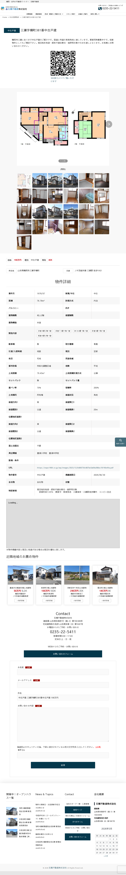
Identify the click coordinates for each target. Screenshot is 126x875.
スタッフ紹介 (70, 14)
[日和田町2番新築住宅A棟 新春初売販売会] (11, 826)
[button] (109, 124)
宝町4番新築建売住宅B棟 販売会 (25, 815)
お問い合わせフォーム (63, 657)
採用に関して (95, 14)
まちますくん (77, 825)
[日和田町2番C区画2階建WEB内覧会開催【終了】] (11, 837)
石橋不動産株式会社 (58, 871)
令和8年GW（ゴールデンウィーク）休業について (48, 821)
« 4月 (106, 859)
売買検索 (29, 14)
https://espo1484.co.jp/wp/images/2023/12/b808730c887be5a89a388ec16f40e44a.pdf (77, 468)
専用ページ (77, 813)
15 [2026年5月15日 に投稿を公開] (110, 849)
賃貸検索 (39, 14)
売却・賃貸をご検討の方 (53, 14)
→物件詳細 (20, 604)
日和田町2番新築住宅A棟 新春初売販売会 (25, 826)
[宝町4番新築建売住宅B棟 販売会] (11, 815)
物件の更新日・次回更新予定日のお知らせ (48, 810)
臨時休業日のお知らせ (44, 838)
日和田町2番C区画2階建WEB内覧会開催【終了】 (25, 837)
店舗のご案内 (82, 14)
